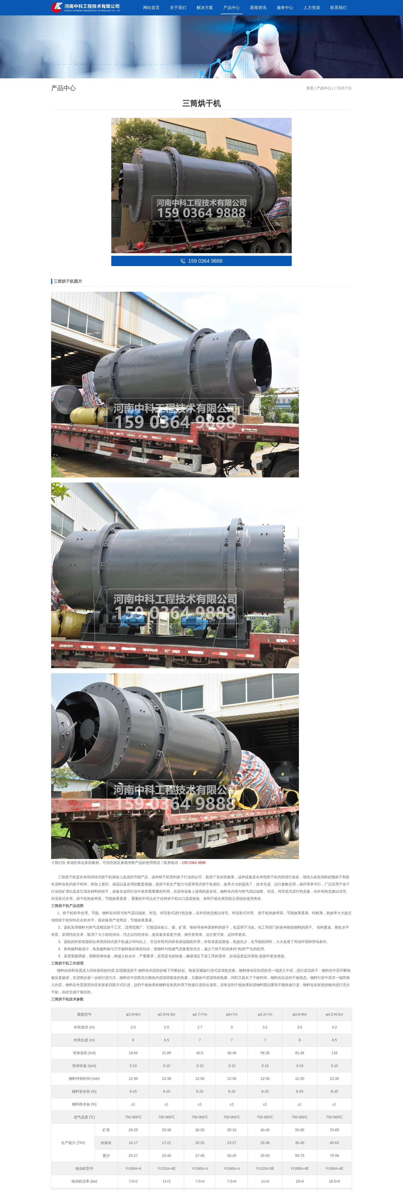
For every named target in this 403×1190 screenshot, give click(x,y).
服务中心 (285, 7)
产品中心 (231, 7)
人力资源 (312, 7)
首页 (310, 88)
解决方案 (205, 7)
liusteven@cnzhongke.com (90, 1085)
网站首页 (151, 7)
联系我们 (338, 7)
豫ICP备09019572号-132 (131, 1181)
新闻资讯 (258, 7)
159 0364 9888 (194, 367)
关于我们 (178, 7)
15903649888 (80, 1074)
